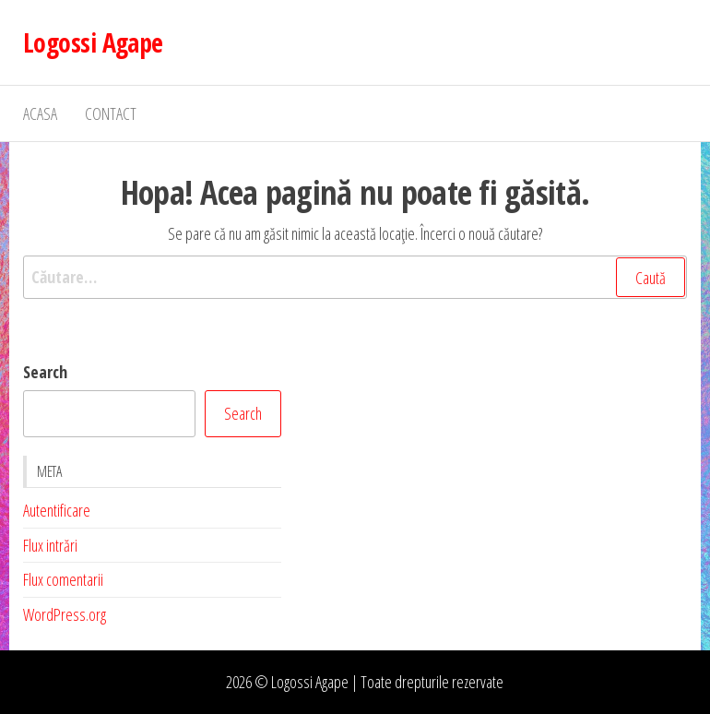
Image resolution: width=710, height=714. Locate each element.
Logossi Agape (93, 42)
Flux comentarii (63, 579)
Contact (110, 113)
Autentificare (56, 510)
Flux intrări (50, 545)
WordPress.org (64, 614)
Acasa (40, 113)
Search (45, 372)
